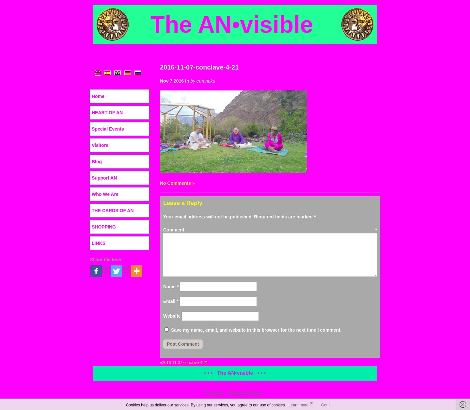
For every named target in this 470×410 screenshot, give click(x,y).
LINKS (98, 243)
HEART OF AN (107, 112)
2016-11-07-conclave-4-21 (199, 67)
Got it (326, 405)
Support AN (104, 178)
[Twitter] (120, 271)
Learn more (298, 405)
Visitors (100, 145)
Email (171, 301)
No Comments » (177, 183)
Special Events (108, 129)
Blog (97, 161)
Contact (214, 393)
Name (171, 286)
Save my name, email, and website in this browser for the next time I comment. (256, 330)
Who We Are (105, 194)
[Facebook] (99, 271)
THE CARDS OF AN (113, 210)
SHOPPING (104, 226)
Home (98, 96)
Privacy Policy (244, 393)
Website (171, 316)
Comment (270, 229)
